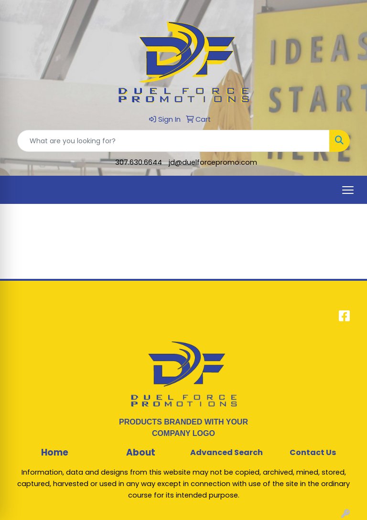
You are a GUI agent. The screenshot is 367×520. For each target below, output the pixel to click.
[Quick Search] (173, 141)
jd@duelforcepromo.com (213, 162)
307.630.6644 (138, 162)
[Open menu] (347, 190)
